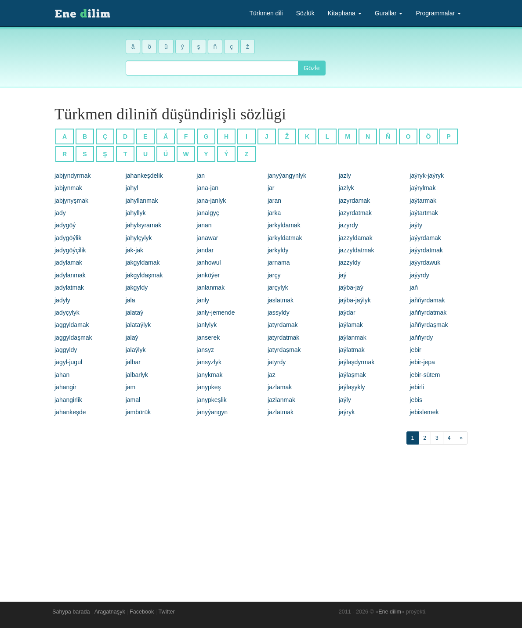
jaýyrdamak (425, 237)
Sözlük (305, 13)
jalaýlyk (136, 349)
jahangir (65, 387)
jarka (274, 212)
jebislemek (424, 412)
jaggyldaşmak (73, 337)
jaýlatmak (352, 349)
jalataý (134, 312)
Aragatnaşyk (109, 612)
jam (131, 387)
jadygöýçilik (70, 250)
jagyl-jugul (68, 362)
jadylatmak (69, 287)
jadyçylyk (67, 312)
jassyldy (279, 312)
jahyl (132, 187)
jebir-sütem (425, 374)
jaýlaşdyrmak (357, 362)
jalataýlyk (138, 324)
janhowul (208, 262)
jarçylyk (278, 287)
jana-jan (207, 187)
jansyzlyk (208, 362)
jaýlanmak (352, 337)
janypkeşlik (211, 399)
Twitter (167, 612)
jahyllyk (136, 212)
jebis (416, 399)
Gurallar (389, 13)
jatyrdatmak (283, 337)
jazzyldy (350, 262)
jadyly (62, 300)
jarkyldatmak (285, 237)
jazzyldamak (356, 237)
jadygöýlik (67, 237)
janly (202, 300)
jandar (205, 250)
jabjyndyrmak (72, 175)
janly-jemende (215, 312)
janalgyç (207, 212)
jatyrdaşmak (284, 349)
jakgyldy (137, 287)
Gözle (312, 68)
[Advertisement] (261, 520)
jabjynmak (68, 187)
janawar (207, 237)
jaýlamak (351, 324)
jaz (272, 374)
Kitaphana (345, 13)
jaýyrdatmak (426, 250)
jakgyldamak (143, 262)
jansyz (205, 349)
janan (203, 225)
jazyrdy (348, 225)
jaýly (345, 399)
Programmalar (438, 13)
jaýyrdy (419, 275)
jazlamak (280, 387)
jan (200, 175)
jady (60, 212)
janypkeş (208, 387)
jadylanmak (70, 275)
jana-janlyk (211, 200)
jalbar (133, 362)
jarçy (274, 275)
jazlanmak (281, 399)
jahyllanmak (142, 200)
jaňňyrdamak (427, 300)
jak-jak (134, 250)
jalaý (132, 337)
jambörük (138, 412)
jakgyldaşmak (144, 275)
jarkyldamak (284, 225)
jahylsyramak (144, 225)
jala (130, 300)
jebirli (417, 387)
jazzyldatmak (356, 250)
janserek (208, 337)
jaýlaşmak (352, 374)
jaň (414, 287)
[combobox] (212, 68)
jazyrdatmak (355, 212)
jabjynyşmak (71, 200)
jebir (415, 349)
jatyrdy (277, 362)
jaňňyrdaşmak (429, 324)
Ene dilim (389, 612)
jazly (345, 175)
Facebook (142, 612)
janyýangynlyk (287, 175)
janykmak (209, 374)
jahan (61, 374)
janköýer (208, 275)
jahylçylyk (139, 237)
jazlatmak (281, 412)
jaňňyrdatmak (428, 312)
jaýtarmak (423, 200)
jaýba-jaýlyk (355, 300)
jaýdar (347, 312)
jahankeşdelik (144, 175)
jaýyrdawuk (425, 262)
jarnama (279, 262)
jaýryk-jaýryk (427, 175)
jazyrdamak (354, 200)
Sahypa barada (71, 612)
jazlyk (346, 187)
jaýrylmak (422, 187)
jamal (133, 399)
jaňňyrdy (421, 337)
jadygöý (65, 225)
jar (271, 187)
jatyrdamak (282, 324)
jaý (343, 275)
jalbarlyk (137, 374)
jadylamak (68, 262)
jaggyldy (65, 349)
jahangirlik (68, 399)
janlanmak (210, 287)
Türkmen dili (266, 13)
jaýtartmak (424, 212)
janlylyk (206, 324)
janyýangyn (212, 412)
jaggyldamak (71, 324)
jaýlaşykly (352, 387)
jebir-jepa (422, 362)
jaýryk (347, 412)
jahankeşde (70, 412)
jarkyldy (278, 250)
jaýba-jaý (351, 287)
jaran (274, 200)
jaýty (416, 225)
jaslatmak (281, 300)
